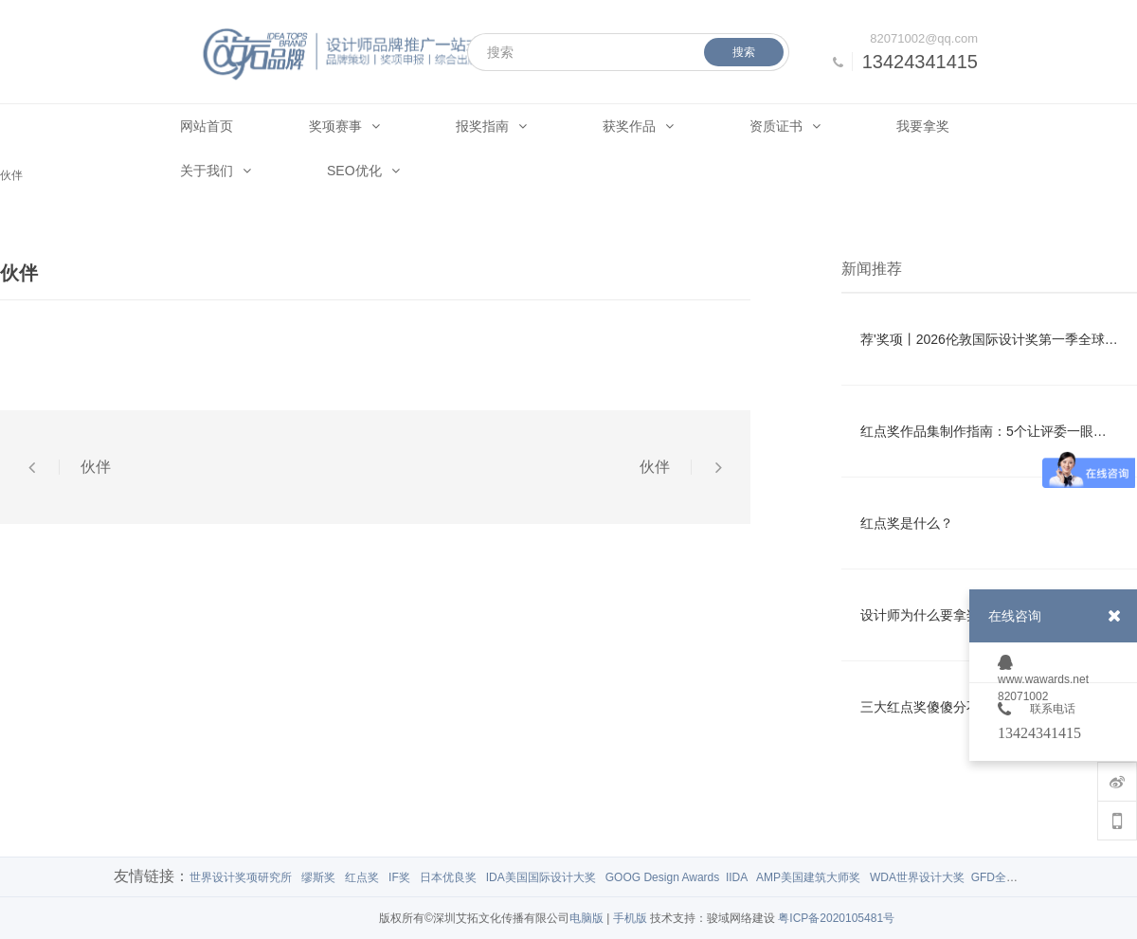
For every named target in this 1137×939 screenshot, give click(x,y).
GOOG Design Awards (662, 877)
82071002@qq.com (924, 38)
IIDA (737, 877)
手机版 (630, 918)
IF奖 (399, 877)
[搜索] (628, 52)
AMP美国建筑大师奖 (808, 877)
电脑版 (586, 918)
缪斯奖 (318, 877)
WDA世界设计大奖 (917, 877)
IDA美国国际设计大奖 (541, 877)
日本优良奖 (448, 877)
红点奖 (362, 877)
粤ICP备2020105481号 (836, 918)
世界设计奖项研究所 (241, 877)
